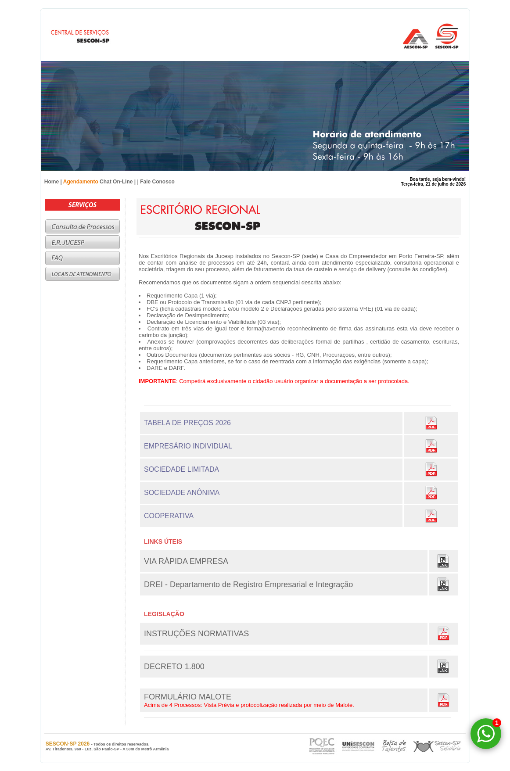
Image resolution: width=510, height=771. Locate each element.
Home (51, 182)
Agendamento (80, 182)
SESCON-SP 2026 (68, 744)
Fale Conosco (157, 182)
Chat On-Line (116, 182)
